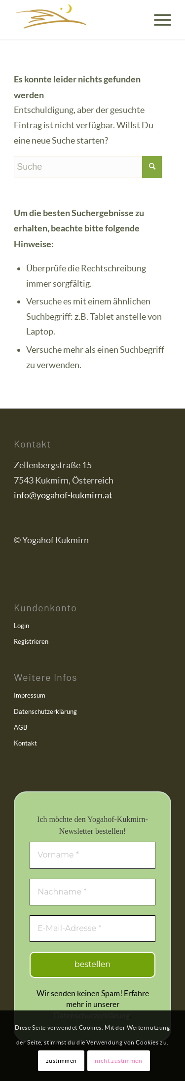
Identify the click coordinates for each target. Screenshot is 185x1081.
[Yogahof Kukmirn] (77, 19)
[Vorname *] (92, 855)
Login (21, 626)
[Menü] (157, 19)
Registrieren (31, 641)
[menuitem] (157, 19)
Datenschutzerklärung (45, 711)
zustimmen (61, 1060)
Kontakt (25, 743)
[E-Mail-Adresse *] (92, 928)
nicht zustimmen (118, 1060)
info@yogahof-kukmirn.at (63, 495)
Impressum (29, 695)
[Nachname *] (92, 892)
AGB (20, 727)
